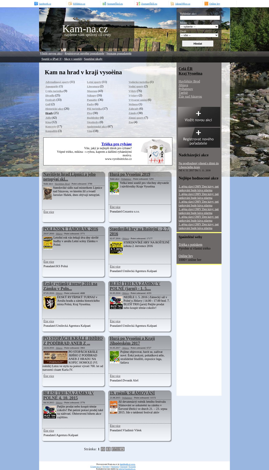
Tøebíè (183, 92)
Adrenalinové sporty (57, 82)
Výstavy (133, 95)
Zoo (131, 122)
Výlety (132, 91)
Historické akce (54, 108)
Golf (47, 104)
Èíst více (49, 212)
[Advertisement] (193, 332)
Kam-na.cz (85, 29)
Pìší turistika (94, 108)
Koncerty (50, 126)
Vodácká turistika (139, 82)
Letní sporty (94, 82)
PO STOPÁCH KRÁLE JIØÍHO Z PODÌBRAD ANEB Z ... (73, 340)
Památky (92, 99)
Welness (133, 104)
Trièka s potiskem (190, 244)
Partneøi (124, 466)
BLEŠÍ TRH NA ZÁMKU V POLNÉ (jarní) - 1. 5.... (135, 286)
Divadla (49, 95)
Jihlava (59, 233)
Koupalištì (51, 131)
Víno (90, 131)
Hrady (49, 113)
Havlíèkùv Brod (62, 183)
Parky (90, 104)
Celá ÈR (186, 68)
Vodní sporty (136, 86)
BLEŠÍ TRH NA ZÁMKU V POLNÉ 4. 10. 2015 (68, 395)
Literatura (93, 86)
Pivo (89, 113)
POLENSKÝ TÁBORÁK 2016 (70, 229)
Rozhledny (93, 117)
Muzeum (92, 91)
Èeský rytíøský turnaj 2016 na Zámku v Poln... (70, 286)
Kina (48, 122)
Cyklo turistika (54, 91)
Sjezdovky (93, 122)
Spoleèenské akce (97, 126)
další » (118, 449)
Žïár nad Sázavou (190, 96)
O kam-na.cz (95, 466)
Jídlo (48, 117)
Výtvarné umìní (138, 99)
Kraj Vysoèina (190, 73)
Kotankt (132, 466)
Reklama (115, 466)
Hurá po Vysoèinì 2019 (130, 174)
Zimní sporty (136, 117)
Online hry (186, 256)
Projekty (106, 466)
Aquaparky (52, 86)
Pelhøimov (126, 179)
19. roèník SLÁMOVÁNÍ (132, 393)
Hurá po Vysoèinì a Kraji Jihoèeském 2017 (132, 340)
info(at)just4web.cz (127, 469)
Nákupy (91, 95)
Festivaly (50, 99)
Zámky (133, 113)
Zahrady (134, 108)
